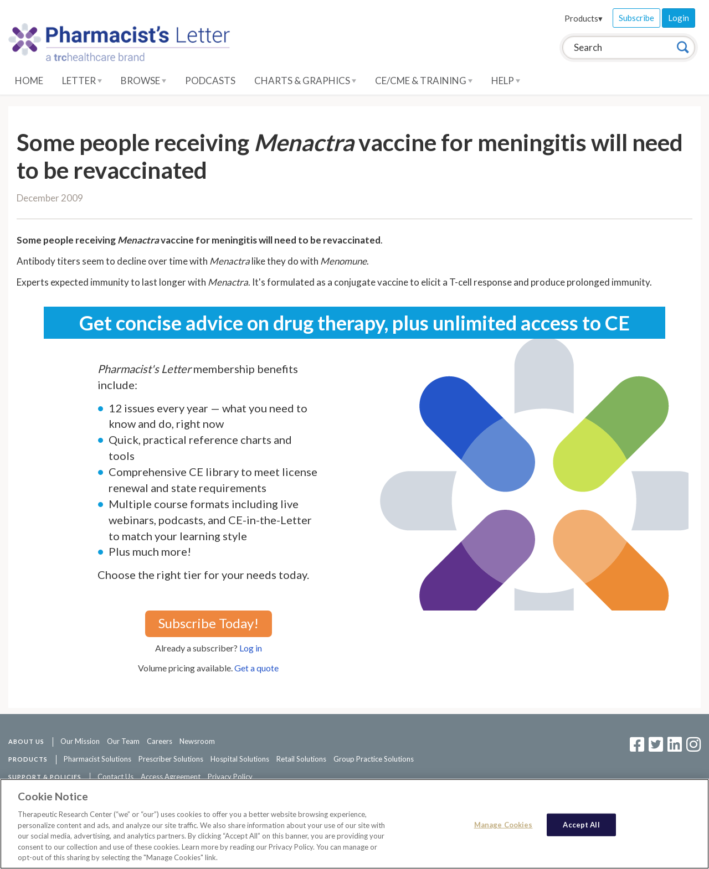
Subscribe (636, 18)
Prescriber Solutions (170, 758)
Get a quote (256, 668)
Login (678, 18)
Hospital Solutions (239, 758)
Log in (250, 648)
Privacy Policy (230, 776)
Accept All (581, 824)
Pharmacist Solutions (97, 758)
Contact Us (115, 776)
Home (29, 80)
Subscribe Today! (208, 623)
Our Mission (80, 741)
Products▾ (583, 18)
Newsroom (197, 741)
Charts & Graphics (305, 80)
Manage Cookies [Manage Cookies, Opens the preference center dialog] (503, 824)
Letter (82, 80)
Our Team (123, 741)
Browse (143, 80)
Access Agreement (171, 776)
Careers (159, 741)
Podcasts (210, 80)
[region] (354, 824)
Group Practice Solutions (373, 758)
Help (505, 80)
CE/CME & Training (423, 80)
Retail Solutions (301, 758)
